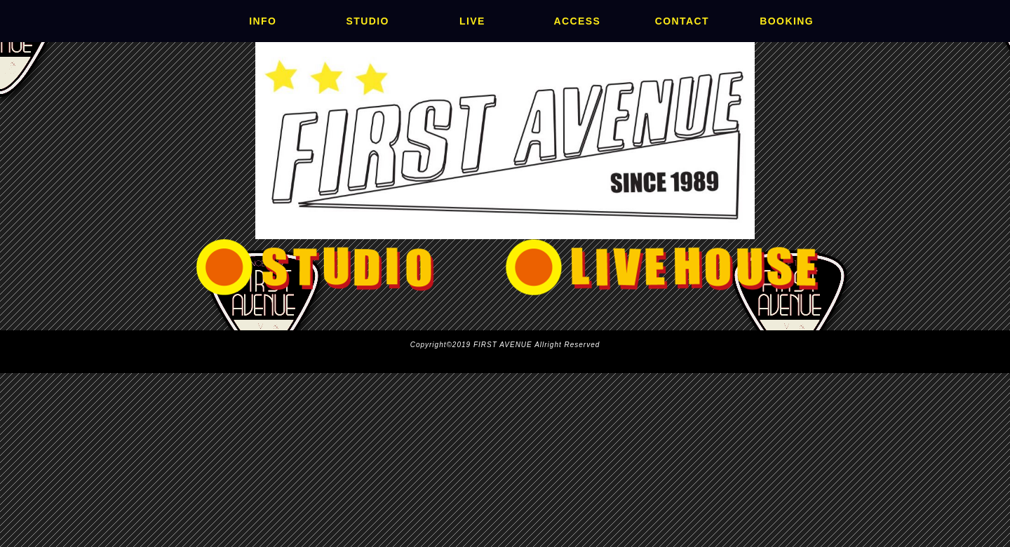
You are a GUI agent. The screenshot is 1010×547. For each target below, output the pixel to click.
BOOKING (787, 21)
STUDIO (367, 21)
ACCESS (576, 21)
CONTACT (682, 21)
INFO (262, 21)
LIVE (472, 21)
